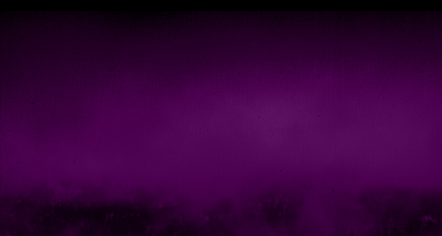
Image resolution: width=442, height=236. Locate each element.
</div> (221, 5)
